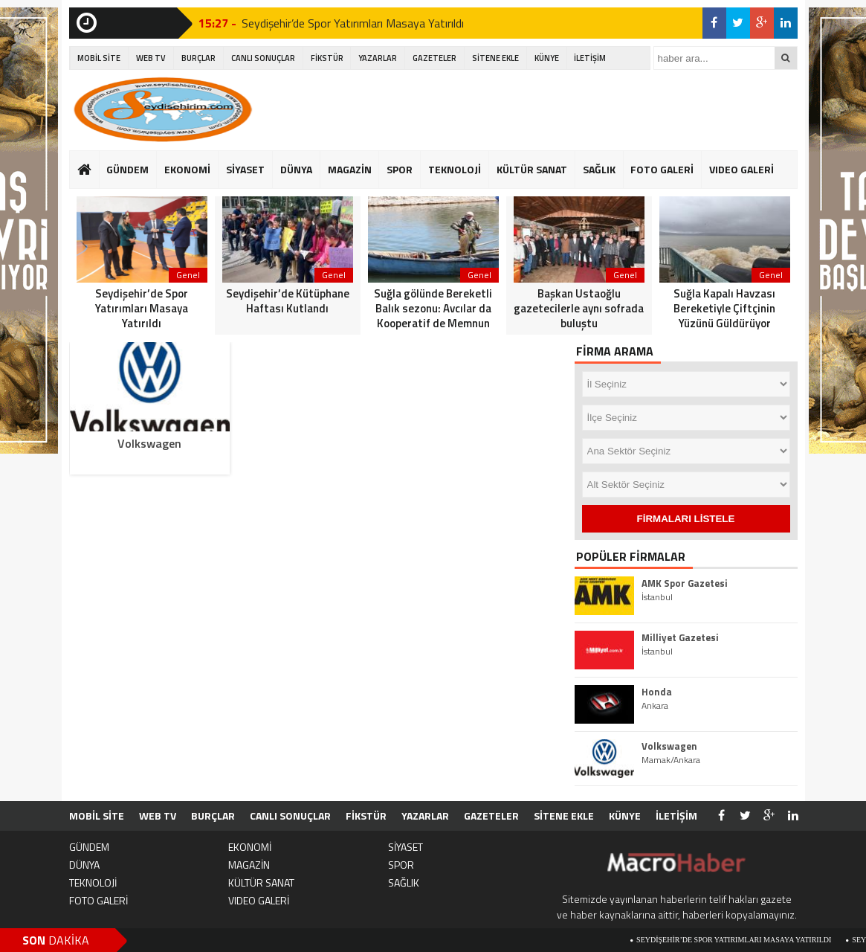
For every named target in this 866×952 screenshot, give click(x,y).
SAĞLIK (599, 169)
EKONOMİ (187, 169)
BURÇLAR (198, 58)
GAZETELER (434, 58)
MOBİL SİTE (98, 58)
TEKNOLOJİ (454, 169)
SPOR (400, 169)
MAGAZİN (350, 169)
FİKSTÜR (327, 58)
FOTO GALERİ (662, 169)
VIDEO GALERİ (741, 169)
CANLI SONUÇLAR (263, 58)
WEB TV (151, 58)
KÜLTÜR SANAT (532, 169)
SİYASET (245, 169)
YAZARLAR (377, 58)
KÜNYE (546, 58)
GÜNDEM (127, 169)
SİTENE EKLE (495, 58)
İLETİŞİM (590, 58)
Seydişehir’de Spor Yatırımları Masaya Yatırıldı (353, 23)
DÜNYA (296, 169)
